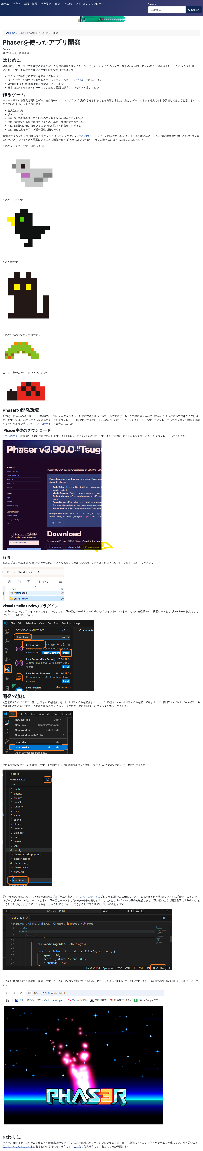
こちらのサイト (86, 135)
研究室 (16, 3)
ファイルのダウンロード (90, 3)
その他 (68, 3)
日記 (57, 3)
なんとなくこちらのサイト (18, 1146)
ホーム (5, 3)
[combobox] (167, 9)
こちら (81, 80)
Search (152, 4)
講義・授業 (30, 3)
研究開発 (46, 3)
